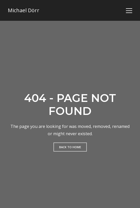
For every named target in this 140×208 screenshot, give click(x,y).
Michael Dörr (23, 10)
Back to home (70, 147)
